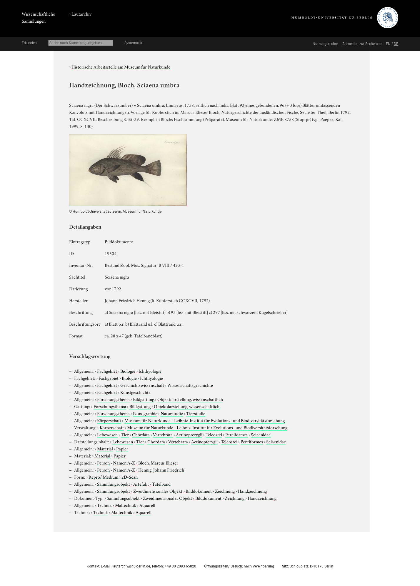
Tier (125, 434)
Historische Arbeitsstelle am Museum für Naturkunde (120, 66)
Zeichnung (225, 490)
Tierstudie (195, 413)
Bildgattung (143, 399)
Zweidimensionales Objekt (157, 490)
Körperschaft (109, 420)
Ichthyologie (150, 370)
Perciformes (236, 434)
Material (105, 448)
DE (396, 44)
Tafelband (161, 483)
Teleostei (214, 434)
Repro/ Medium (103, 476)
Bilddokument (199, 490)
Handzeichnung (252, 490)
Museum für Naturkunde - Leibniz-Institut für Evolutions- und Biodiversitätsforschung (204, 420)
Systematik (133, 43)
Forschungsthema (113, 399)
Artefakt (141, 483)
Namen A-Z (124, 462)
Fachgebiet (107, 370)
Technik (104, 505)
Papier (122, 448)
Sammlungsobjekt (113, 483)
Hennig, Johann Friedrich (161, 469)
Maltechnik (125, 505)
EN (388, 44)
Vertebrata (163, 434)
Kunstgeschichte (135, 392)
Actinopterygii (189, 434)
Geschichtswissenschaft (142, 385)
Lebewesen (107, 434)
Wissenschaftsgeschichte (190, 385)
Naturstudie (172, 413)
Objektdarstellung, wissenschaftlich (190, 399)
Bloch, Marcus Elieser (158, 462)
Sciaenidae (261, 434)
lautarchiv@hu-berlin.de (131, 566)
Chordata (141, 434)
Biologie (127, 370)
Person (103, 462)
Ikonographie (145, 413)
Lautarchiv (81, 13)
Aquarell (147, 505)
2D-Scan (129, 476)
